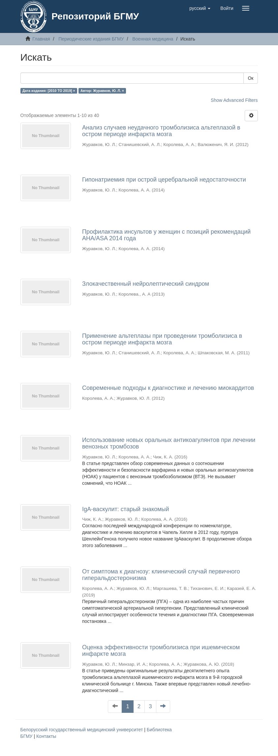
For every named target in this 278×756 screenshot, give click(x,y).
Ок (250, 78)
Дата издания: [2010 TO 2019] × (48, 91)
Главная (41, 39)
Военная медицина (152, 39)
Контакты (46, 736)
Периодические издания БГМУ (91, 39)
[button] (199, 8)
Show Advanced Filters (234, 100)
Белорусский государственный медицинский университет (82, 729)
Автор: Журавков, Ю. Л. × (102, 91)
